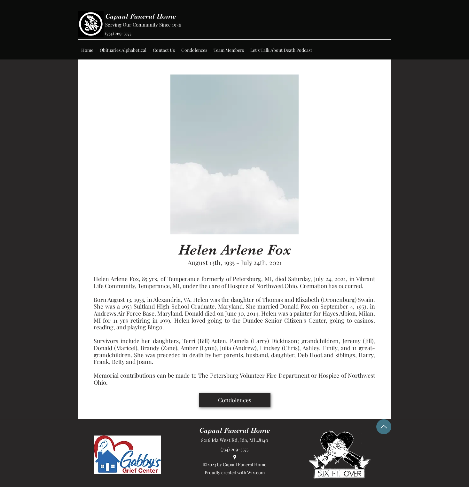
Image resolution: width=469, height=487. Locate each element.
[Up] (383, 426)
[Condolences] (234, 400)
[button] (123, 50)
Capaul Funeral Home (140, 16)
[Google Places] (234, 457)
